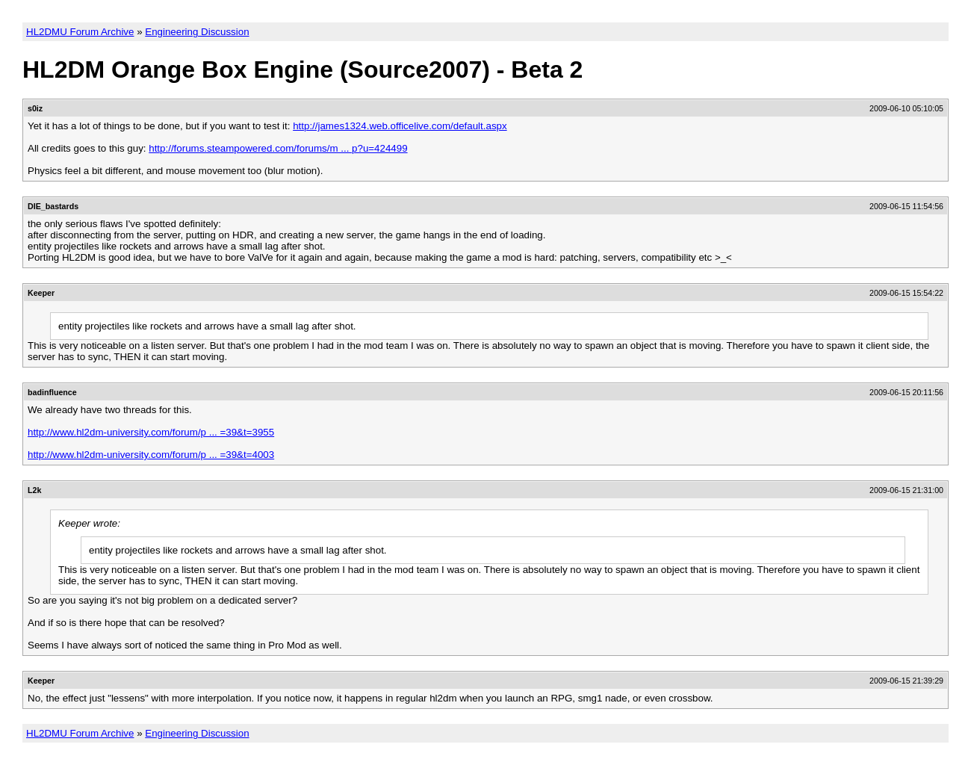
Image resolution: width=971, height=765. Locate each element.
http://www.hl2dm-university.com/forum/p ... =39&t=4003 (151, 454)
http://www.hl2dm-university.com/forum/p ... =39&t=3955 (151, 432)
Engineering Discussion (197, 31)
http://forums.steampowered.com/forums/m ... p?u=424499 (278, 148)
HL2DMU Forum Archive (80, 31)
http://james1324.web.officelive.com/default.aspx (399, 125)
